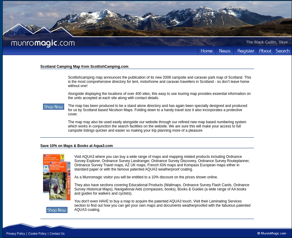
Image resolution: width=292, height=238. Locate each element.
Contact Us (57, 233)
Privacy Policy (15, 233)
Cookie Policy (37, 233)
